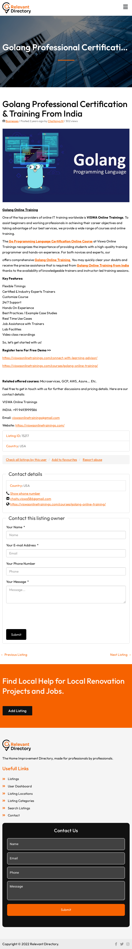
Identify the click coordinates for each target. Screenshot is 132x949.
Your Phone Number (20, 563)
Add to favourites (64, 459)
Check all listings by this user (26, 459)
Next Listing (121, 654)
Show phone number (25, 493)
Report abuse (92, 459)
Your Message (17, 582)
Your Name (15, 527)
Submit (16, 634)
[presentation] (42, 616)
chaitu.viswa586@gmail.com (30, 499)
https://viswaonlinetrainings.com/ (39, 425)
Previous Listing (13, 654)
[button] (126, 6)
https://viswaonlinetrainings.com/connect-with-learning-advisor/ (49, 358)
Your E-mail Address (22, 545)
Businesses (12, 121)
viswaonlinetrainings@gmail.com (36, 418)
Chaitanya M (56, 121)
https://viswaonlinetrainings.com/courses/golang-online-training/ (50, 366)
